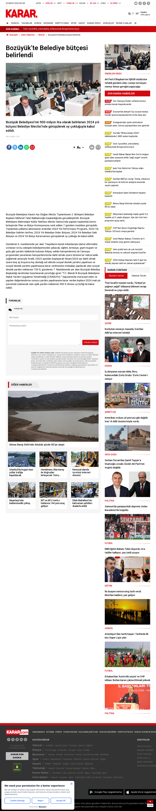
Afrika (87, 750)
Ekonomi (48, 23)
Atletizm (77, 759)
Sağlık (66, 763)
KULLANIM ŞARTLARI (88, 732)
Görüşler (108, 23)
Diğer (103, 759)
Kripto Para (62, 23)
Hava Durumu (144, 746)
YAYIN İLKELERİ (70, 732)
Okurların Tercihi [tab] (116, 275)
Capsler (63, 777)
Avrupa (72, 750)
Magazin (56, 763)
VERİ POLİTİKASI (125, 732)
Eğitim (89, 745)
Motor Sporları (91, 759)
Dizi (64, 772)
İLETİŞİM (50, 732)
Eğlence (89, 763)
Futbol (45, 759)
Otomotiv (69, 754)
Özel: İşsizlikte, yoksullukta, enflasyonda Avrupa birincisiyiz (51, 29)
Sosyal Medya (73, 768)
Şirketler (104, 754)
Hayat (82, 23)
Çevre (81, 745)
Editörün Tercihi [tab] (139, 275)
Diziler (48, 763)
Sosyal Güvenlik (90, 754)
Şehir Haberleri (145, 761)
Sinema (72, 772)
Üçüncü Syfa (61, 745)
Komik (80, 772)
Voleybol (67, 759)
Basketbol (56, 759)
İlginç (87, 772)
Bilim (92, 768)
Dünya (37, 23)
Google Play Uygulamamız (108, 792)
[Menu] (135, 23)
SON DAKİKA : (13, 29)
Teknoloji (38, 768)
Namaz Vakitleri (145, 750)
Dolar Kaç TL (143, 757)
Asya (79, 750)
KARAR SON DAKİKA (17, 756)
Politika (49, 745)
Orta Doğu (50, 750)
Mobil (51, 768)
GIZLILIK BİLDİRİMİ (107, 732)
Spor (73, 23)
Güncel (15, 23)
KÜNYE (58, 732)
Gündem (57, 772)
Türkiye (73, 745)
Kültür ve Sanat (94, 777)
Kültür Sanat (76, 763)
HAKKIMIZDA (38, 732)
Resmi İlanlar (124, 23)
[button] (74, 147)
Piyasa (51, 754)
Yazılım (85, 768)
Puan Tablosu (144, 754)
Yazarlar (26, 23)
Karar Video (94, 23)
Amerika (62, 750)
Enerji (78, 754)
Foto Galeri (39, 777)
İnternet (60, 768)
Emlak (59, 754)
